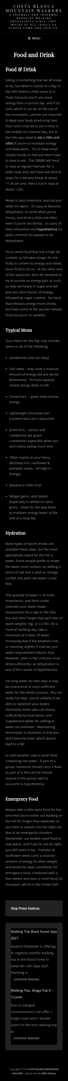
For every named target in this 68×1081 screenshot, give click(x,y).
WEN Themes (49, 1073)
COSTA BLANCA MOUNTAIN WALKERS (34, 8)
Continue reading (27, 980)
